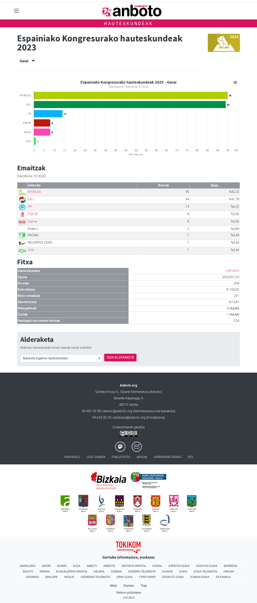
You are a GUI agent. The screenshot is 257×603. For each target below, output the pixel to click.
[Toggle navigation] (16, 10)
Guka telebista (205, 571)
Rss (190, 457)
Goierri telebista (142, 571)
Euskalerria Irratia (71, 571)
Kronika (32, 576)
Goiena (116, 571)
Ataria (157, 565)
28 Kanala (223, 576)
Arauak (142, 457)
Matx (113, 585)
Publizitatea (121, 457)
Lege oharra (96, 457)
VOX (31, 250)
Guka (183, 571)
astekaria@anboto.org (129, 417)
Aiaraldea (28, 565)
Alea (76, 565)
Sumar (32, 221)
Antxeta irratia (134, 565)
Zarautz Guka (173, 576)
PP (30, 206)
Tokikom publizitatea (128, 592)
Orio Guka (124, 576)
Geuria (99, 571)
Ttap (144, 585)
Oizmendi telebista (95, 576)
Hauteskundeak (128, 23)
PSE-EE (33, 214)
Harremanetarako (168, 457)
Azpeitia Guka (179, 565)
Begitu (28, 571)
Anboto (109, 565)
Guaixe (167, 571)
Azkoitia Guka (206, 565)
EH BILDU (34, 192)
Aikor (46, 565)
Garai (27, 60)
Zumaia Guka (199, 576)
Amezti (92, 565)
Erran (45, 571)
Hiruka (228, 571)
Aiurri (61, 565)
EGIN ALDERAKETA (120, 357)
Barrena (230, 565)
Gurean (128, 585)
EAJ (31, 199)
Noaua (69, 576)
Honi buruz (72, 457)
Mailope (51, 576)
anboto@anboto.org (117, 411)
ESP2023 (232, 271)
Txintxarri (147, 576)
